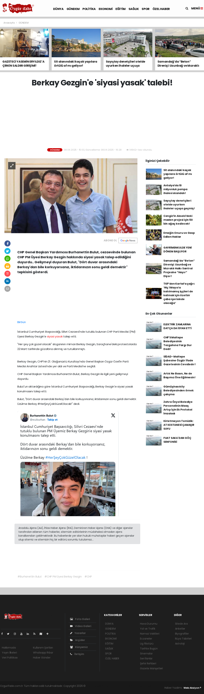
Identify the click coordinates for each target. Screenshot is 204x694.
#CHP (88, 576)
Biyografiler (182, 633)
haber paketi (112, 686)
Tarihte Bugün (149, 648)
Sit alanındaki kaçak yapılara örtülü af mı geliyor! (177, 174)
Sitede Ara (181, 624)
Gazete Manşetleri (151, 668)
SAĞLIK (134, 9)
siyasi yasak (55, 336)
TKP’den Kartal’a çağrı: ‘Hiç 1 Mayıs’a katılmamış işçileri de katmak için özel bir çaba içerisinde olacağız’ (179, 293)
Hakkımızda (9, 647)
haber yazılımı (94, 686)
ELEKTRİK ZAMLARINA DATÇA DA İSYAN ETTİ (177, 326)
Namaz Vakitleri (149, 633)
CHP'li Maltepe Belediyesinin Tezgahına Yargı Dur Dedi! (177, 343)
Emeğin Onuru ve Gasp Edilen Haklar (179, 235)
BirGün (21, 322)
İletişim (77, 654)
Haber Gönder (42, 657)
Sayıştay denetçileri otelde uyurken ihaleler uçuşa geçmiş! (179, 204)
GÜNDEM (73, 9)
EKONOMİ (106, 9)
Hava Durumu (148, 624)
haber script (7, 690)
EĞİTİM (120, 9)
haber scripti (128, 686)
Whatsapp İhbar (43, 652)
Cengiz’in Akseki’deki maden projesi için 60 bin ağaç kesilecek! (178, 220)
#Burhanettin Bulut (30, 576)
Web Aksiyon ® (192, 688)
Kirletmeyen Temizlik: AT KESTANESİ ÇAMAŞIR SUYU (178, 425)
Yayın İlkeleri (9, 652)
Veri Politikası (10, 657)
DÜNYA (58, 9)
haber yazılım (145, 686)
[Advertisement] (103, 118)
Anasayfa (9, 22)
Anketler (180, 628)
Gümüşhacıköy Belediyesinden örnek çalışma (178, 390)
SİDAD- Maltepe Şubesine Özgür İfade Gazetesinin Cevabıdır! (179, 360)
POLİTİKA (89, 9)
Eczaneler (146, 638)
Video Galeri (80, 626)
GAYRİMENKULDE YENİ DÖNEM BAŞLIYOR (177, 249)
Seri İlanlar (146, 658)
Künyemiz (79, 647)
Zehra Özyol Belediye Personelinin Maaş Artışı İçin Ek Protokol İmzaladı (178, 407)
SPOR (145, 9)
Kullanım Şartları (43, 647)
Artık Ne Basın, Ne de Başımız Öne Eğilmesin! (179, 375)
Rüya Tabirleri (183, 638)
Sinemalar (146, 653)
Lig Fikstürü (146, 643)
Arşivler (77, 640)
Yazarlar (78, 633)
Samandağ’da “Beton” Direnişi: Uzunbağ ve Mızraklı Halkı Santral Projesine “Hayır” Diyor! (179, 268)
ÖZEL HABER (161, 9)
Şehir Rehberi (148, 663)
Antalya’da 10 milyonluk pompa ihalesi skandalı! (175, 189)
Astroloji (180, 643)
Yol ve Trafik (147, 628)
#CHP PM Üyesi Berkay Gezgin (63, 576)
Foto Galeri (80, 619)
